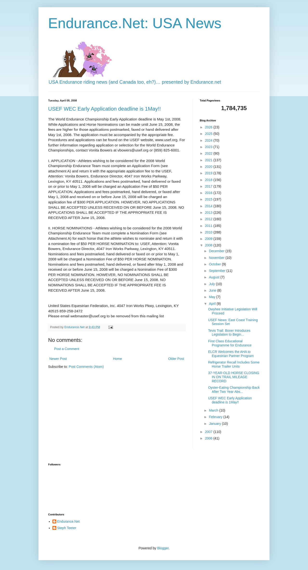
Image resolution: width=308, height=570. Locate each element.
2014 (209, 206)
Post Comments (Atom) (86, 367)
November (217, 258)
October (215, 264)
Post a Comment (66, 349)
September (217, 271)
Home (117, 359)
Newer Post (58, 359)
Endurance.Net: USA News (134, 23)
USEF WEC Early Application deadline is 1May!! (104, 109)
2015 (209, 199)
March (214, 410)
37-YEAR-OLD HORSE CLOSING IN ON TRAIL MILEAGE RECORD (233, 377)
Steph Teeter (66, 528)
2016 (209, 193)
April (213, 304)
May (212, 297)
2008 (209, 245)
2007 (209, 432)
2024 (209, 140)
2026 (209, 127)
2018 (209, 180)
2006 (209, 438)
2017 (209, 186)
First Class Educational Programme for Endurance (229, 343)
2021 (209, 160)
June (213, 290)
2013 (209, 212)
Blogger (162, 548)
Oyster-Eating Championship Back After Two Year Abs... (234, 390)
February (216, 417)
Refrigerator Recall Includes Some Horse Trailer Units (233, 364)
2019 (209, 173)
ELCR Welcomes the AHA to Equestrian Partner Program (231, 354)
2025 (209, 134)
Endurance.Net (68, 521)
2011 (209, 226)
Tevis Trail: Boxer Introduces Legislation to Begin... (229, 333)
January (215, 424)
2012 (209, 219)
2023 (209, 147)
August (214, 277)
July (212, 284)
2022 (209, 153)
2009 (209, 239)
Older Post (176, 359)
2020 (209, 167)
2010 (209, 232)
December (217, 251)
